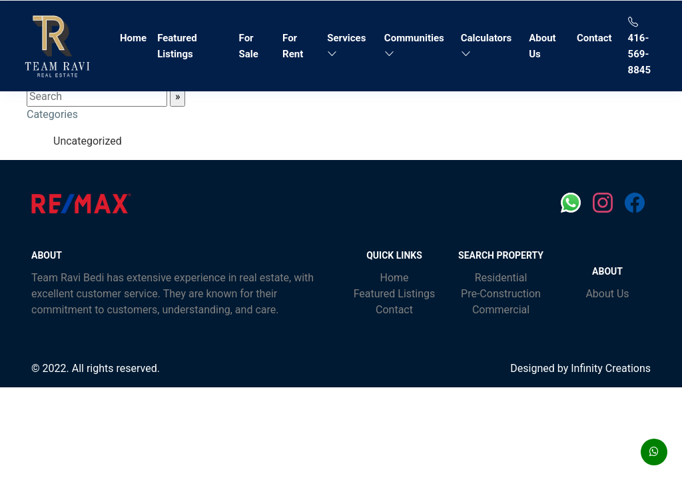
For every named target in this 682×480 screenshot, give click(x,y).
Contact (594, 38)
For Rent (292, 46)
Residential (501, 277)
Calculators (486, 46)
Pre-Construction (501, 293)
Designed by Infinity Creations (580, 368)
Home (136, 36)
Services (346, 46)
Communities (414, 46)
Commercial (500, 309)
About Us (542, 46)
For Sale (248, 46)
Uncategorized (87, 141)
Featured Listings (177, 46)
